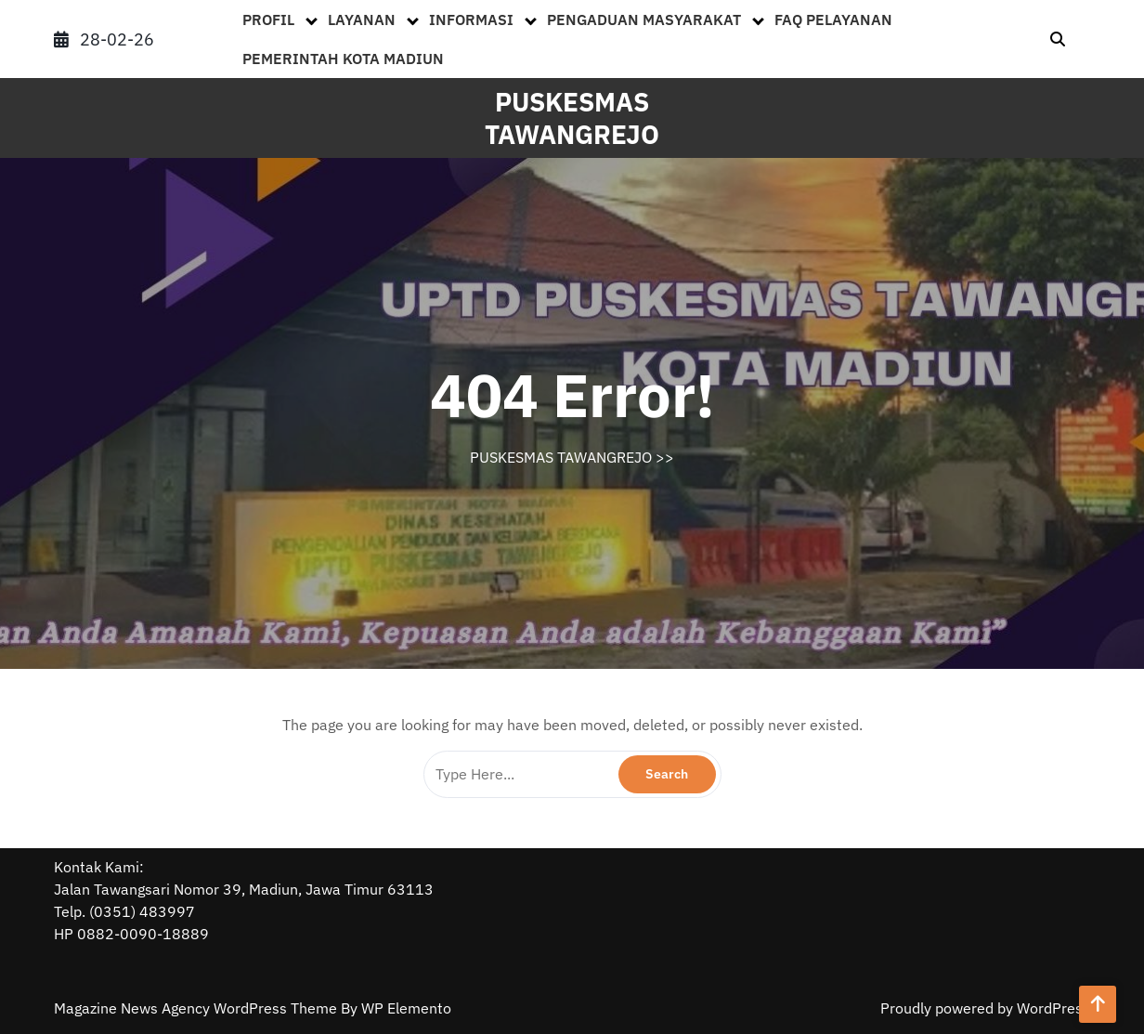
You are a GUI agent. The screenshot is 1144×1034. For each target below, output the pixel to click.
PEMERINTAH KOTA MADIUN (343, 58)
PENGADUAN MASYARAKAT (644, 19)
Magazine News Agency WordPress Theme (197, 1008)
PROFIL (268, 19)
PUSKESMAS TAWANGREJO (572, 118)
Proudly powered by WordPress (985, 1008)
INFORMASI (471, 19)
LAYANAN (362, 19)
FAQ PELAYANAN (833, 19)
